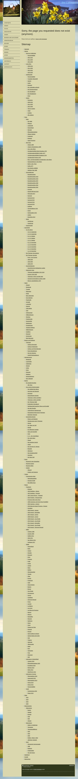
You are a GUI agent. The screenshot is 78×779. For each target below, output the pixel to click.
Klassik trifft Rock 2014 (33, 191)
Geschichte (27, 227)
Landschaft (30, 125)
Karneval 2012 (31, 198)
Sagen (25, 283)
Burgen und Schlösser (29, 340)
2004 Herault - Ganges (33, 510)
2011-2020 (30, 59)
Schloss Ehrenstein (32, 344)
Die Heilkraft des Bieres (33, 389)
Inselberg (28, 331)
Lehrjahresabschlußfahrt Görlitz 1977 (36, 153)
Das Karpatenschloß (32, 453)
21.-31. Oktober (31, 240)
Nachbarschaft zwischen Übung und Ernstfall (38, 406)
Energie (29, 714)
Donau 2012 (30, 684)
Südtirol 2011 (31, 536)
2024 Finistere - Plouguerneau (35, 497)
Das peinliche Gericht (33, 442)
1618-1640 (30, 261)
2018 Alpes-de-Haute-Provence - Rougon (37, 506)
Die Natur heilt (31, 457)
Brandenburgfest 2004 (33, 185)
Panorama (30, 100)
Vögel (29, 110)
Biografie (30, 448)
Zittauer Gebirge (31, 134)
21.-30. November (32, 246)
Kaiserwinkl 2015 (32, 678)
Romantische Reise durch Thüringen (36, 412)
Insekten (30, 112)
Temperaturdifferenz (32, 729)
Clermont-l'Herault (32, 599)
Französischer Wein (30, 476)
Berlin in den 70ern (32, 164)
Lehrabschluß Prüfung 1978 (34, 157)
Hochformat (30, 221)
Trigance (30, 640)
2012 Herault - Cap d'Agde (34, 525)
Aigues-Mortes (31, 584)
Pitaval (29, 440)
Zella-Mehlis (29, 308)
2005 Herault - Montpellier (34, 512)
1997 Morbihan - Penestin (34, 493)
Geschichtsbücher (30, 266)
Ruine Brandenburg (32, 351)
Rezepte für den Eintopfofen (32, 461)
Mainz (29, 567)
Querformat (30, 223)
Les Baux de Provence (33, 610)
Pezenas (30, 629)
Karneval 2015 (31, 204)
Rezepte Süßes (29, 465)
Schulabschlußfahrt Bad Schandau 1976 (37, 151)
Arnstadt (28, 302)
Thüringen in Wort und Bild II (34, 397)
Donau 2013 (30, 682)
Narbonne (30, 621)
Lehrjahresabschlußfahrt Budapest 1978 (37, 155)
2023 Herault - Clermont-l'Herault (35, 527)
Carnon (29, 595)
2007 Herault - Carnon (33, 514)
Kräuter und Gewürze (33, 472)
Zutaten (28, 467)
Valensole (30, 642)
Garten (27, 98)
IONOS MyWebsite (38, 769)
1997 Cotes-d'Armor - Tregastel (35, 495)
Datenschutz (27, 759)
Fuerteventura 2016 (32, 691)
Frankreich (30, 136)
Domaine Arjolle (31, 480)
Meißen (29, 570)
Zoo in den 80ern (32, 149)
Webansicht (71, 765)
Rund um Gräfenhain (31, 53)
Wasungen (28, 291)
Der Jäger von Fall (32, 425)
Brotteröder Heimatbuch (33, 404)
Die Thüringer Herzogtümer (32, 253)
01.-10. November (32, 242)
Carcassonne (31, 593)
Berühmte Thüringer (32, 414)
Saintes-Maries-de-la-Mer (34, 635)
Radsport (30, 748)
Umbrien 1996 (31, 531)
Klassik (29, 427)
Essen (25, 459)
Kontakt (26, 757)
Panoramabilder (31, 55)
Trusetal (28, 289)
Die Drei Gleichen (32, 353)
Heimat (26, 51)
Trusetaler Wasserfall (33, 78)
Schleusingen (29, 312)
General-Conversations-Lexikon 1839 (36, 278)
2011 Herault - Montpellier (34, 523)
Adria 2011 (30, 538)
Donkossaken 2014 (32, 212)
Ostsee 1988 (31, 144)
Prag (29, 652)
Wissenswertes (28, 706)
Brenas (29, 589)
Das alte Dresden (32, 408)
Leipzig (29, 565)
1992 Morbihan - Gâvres (33, 491)
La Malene (30, 606)
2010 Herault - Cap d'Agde (34, 521)
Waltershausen (29, 329)
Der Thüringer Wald (32, 402)
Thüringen (28, 342)
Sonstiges (30, 455)
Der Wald (30, 121)
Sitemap (31, 765)
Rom (29, 648)
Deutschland (31, 127)
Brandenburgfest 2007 (33, 181)
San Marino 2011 (32, 540)
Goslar (29, 563)
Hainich (29, 81)
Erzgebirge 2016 (31, 665)
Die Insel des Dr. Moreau (33, 446)
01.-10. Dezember (32, 249)
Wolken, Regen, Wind (33, 737)
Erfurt (29, 95)
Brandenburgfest (32, 174)
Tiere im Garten (31, 108)
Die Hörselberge (31, 91)
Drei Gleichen (29, 297)
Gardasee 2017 (31, 542)
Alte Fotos (28, 142)
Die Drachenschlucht (32, 89)
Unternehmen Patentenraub (34, 410)
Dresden (30, 553)
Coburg (29, 550)
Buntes (29, 710)
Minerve (29, 614)
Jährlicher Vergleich (32, 740)
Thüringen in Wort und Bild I (34, 399)
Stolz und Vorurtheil (32, 431)
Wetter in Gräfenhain (32, 725)
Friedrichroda (29, 319)
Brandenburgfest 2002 (33, 187)
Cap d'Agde (30, 591)
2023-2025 (30, 72)
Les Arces (30, 608)
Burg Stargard (29, 378)
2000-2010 (30, 66)
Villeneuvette (31, 644)
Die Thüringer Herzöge (31, 255)
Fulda (29, 561)
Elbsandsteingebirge (32, 132)
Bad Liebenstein (30, 295)
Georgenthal (29, 321)
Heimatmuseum (28, 357)
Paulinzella (28, 300)
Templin (29, 574)
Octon (29, 625)
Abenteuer (30, 450)
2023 (27, 699)
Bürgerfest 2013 (31, 217)
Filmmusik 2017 (31, 193)
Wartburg (28, 374)
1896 (29, 746)
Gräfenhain (28, 363)
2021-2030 (30, 61)
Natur (27, 119)
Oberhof (28, 306)
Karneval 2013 (31, 200)
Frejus (29, 601)
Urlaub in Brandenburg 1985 (34, 147)
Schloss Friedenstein (33, 346)
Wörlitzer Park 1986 (32, 170)
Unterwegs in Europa (31, 674)
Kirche (29, 210)
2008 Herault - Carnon (33, 516)
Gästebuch (27, 754)
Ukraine (29, 720)
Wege (27, 219)
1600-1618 (30, 259)
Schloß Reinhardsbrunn (33, 355)
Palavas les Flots (32, 627)
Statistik (29, 712)
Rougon (29, 631)
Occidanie (30, 508)
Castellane (30, 597)
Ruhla (27, 293)
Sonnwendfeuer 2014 (33, 208)
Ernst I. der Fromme (32, 257)
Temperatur (30, 727)
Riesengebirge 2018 (32, 676)
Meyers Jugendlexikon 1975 (34, 280)
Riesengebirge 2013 (32, 680)
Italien (27, 529)
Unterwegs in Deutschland (32, 659)
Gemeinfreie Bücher (31, 416)
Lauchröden (29, 361)
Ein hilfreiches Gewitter (33, 429)
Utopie (29, 444)
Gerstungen (29, 336)
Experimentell (29, 225)
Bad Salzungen (29, 338)
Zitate (25, 695)
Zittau (29, 576)
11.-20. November (32, 244)
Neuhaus (28, 317)
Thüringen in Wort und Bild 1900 (35, 276)
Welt (29, 657)
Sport (27, 742)
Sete (29, 638)
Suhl (27, 310)
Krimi (29, 433)
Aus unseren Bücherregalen (32, 387)
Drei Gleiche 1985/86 (33, 168)
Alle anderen (31, 115)
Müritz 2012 (30, 669)
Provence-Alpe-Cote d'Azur (34, 499)
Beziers (29, 587)
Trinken (26, 474)
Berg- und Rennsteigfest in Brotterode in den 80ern (40, 159)
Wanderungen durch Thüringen (35, 421)
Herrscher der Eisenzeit (33, 391)
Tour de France (31, 752)
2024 (27, 701)
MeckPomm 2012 (32, 672)
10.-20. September (32, 232)
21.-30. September (32, 234)
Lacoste (29, 604)
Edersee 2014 (31, 667)
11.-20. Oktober (31, 238)
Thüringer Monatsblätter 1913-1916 (36, 272)
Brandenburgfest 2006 (33, 183)
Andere (29, 215)
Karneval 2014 (31, 202)
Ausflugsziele (29, 74)
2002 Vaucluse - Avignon (33, 504)
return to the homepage (41, 39)
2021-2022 (30, 70)
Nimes (29, 623)
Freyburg (30, 559)
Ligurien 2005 (31, 533)
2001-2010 (30, 57)
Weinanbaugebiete (32, 478)
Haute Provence (31, 140)
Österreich (30, 655)
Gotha (29, 83)
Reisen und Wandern (33, 419)
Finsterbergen (29, 325)
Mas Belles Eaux (32, 482)
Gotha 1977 (30, 166)
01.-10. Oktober (31, 236)
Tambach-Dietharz (30, 327)
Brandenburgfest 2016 (33, 178)
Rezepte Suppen (30, 463)
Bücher (26, 380)
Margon (29, 612)
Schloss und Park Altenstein (34, 348)
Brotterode (28, 287)
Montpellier (30, 616)
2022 (27, 697)
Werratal (30, 130)
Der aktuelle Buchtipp (31, 382)
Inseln (27, 689)
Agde (29, 582)
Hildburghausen (30, 314)
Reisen (26, 484)
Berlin (29, 548)
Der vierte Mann (31, 438)
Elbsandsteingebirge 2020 (34, 663)
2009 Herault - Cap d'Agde (34, 519)
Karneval (30, 195)
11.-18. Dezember (32, 251)
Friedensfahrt (31, 750)
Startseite (26, 49)
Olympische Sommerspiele (34, 744)
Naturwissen (29, 723)
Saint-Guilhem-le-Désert (33, 633)
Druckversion (26, 765)
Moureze (30, 618)
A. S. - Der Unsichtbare (33, 436)
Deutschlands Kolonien (33, 395)
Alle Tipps (30, 385)
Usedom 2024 (31, 661)
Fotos (25, 117)
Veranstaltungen (30, 172)
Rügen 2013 (30, 693)
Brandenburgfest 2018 (33, 176)
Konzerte (30, 189)
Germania (30, 393)
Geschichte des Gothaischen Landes (36, 268)
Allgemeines (29, 708)
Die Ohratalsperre (32, 93)
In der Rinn (28, 64)
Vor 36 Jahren (29, 229)
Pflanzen (30, 123)
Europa (29, 578)
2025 (27, 703)
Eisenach (30, 85)
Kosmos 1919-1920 (32, 274)
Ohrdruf (28, 285)
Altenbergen (29, 323)
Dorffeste (30, 206)
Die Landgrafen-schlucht (33, 87)
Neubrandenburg (30, 376)
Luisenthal (28, 304)
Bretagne (30, 138)
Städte (27, 544)
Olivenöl (30, 470)
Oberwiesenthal (31, 572)
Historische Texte (30, 270)
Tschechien (30, 650)
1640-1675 (30, 263)
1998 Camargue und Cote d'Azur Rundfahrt (38, 502)
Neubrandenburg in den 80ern (35, 161)
